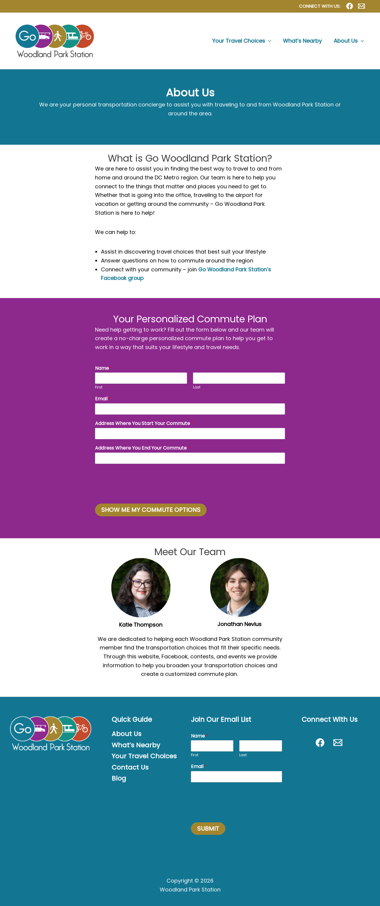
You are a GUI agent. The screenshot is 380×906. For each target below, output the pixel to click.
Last (196, 387)
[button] (270, 41)
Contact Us (130, 767)
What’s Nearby (136, 745)
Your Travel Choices (145, 756)
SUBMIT (208, 828)
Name (104, 368)
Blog (119, 778)
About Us (127, 734)
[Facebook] (349, 6)
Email (103, 399)
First (98, 387)
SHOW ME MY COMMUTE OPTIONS (150, 510)
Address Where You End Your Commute (142, 448)
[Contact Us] (361, 6)
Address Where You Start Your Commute (144, 424)
